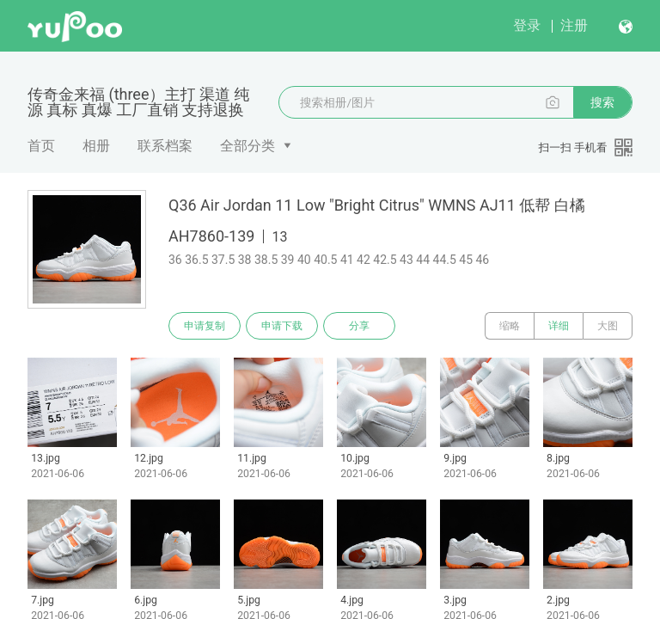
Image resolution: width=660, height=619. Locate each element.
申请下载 (281, 326)
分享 (359, 326)
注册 (574, 25)
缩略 (509, 326)
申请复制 (204, 326)
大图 (607, 326)
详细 (558, 326)
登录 (527, 25)
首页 (41, 146)
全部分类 (247, 146)
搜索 (602, 102)
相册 (96, 146)
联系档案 (165, 146)
